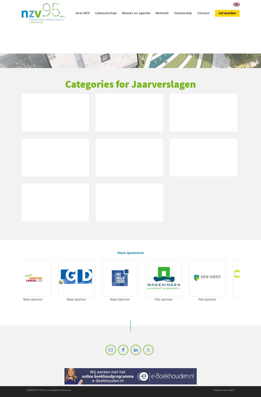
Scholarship (183, 13)
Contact (203, 13)
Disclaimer (66, 390)
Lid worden (227, 13)
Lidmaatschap (106, 13)
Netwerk (162, 13)
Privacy (43, 390)
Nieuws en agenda (136, 13)
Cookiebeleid (54, 390)
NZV (36, 390)
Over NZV (82, 13)
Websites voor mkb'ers (224, 390)
